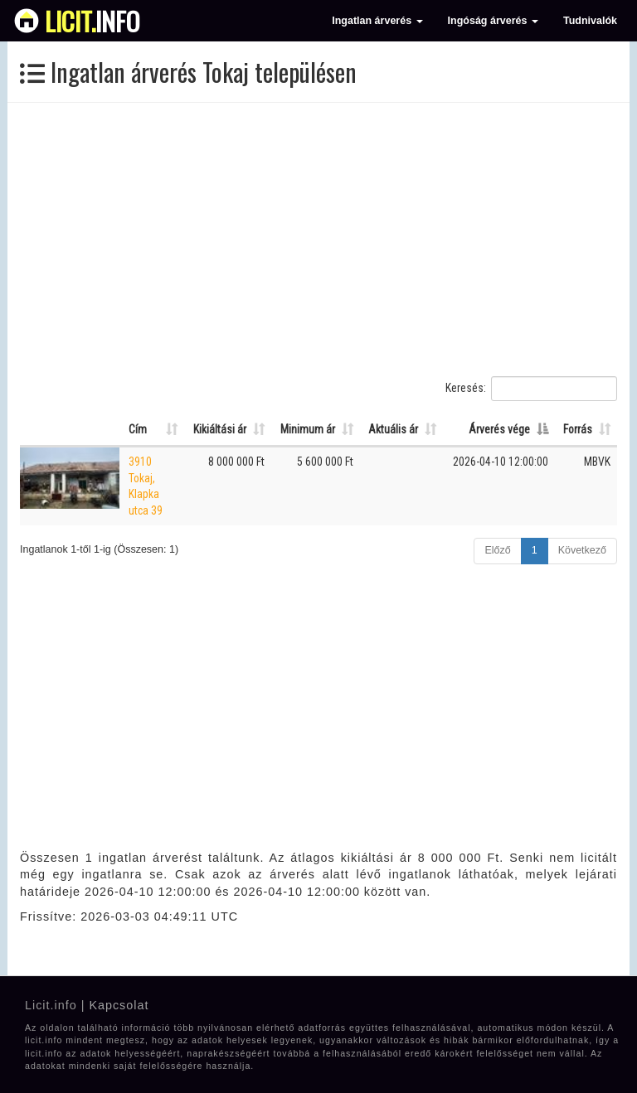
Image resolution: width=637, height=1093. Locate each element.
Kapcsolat (118, 1005)
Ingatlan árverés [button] (377, 21)
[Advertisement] (318, 239)
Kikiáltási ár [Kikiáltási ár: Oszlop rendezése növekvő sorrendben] (219, 429)
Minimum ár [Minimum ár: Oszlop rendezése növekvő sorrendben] (307, 429)
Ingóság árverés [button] (493, 21)
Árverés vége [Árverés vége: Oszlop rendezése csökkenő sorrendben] (499, 429)
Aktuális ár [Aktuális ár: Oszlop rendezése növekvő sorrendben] (393, 429)
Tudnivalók (590, 21)
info (92, 21)
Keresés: (531, 388)
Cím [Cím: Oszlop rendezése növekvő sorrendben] (138, 429)
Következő (582, 550)
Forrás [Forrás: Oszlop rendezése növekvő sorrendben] (577, 429)
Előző (497, 550)
